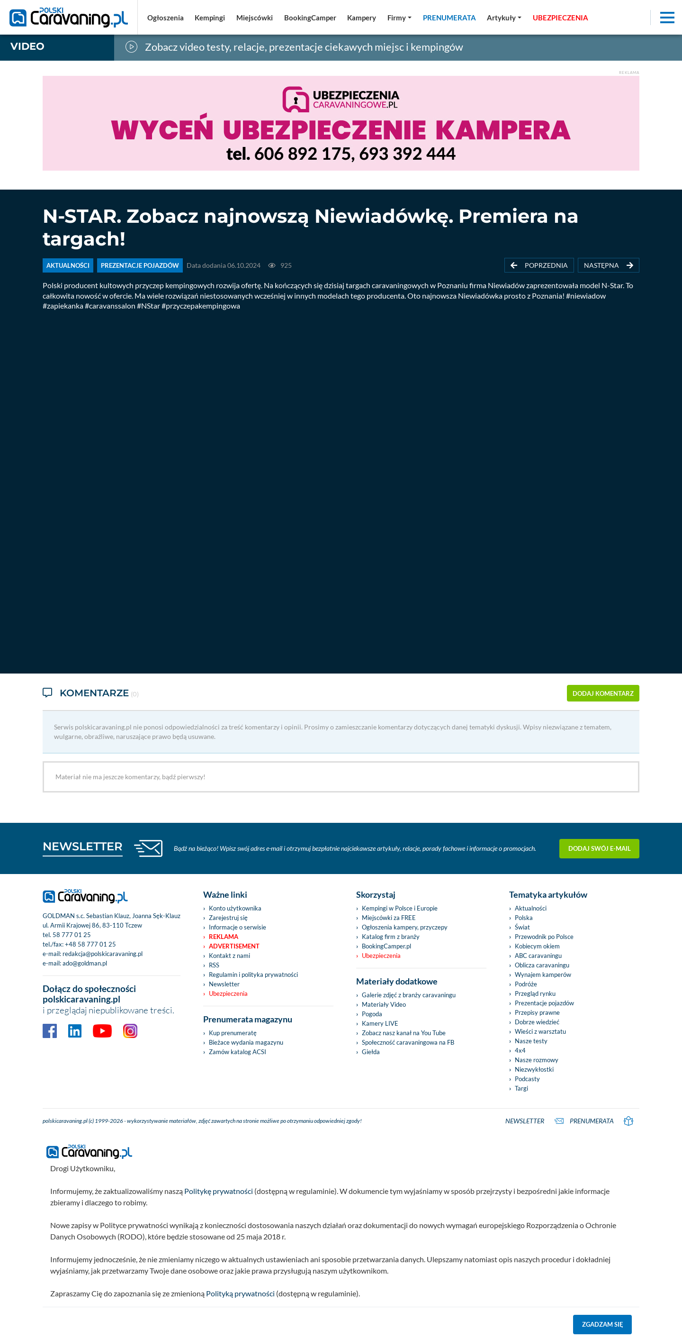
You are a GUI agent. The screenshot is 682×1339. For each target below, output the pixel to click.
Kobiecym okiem (537, 945)
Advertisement (234, 945)
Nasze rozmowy (536, 1059)
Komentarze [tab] (91, 693)
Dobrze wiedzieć (537, 1021)
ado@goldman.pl (85, 962)
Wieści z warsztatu (540, 1030)
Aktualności (531, 907)
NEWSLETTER (83, 845)
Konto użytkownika (235, 907)
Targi (521, 1087)
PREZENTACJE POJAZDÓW (140, 265)
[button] (504, 17)
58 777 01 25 (72, 934)
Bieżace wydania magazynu (246, 1041)
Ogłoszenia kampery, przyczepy (405, 926)
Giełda (371, 1051)
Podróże (526, 983)
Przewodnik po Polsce (544, 935)
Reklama (223, 935)
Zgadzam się (602, 1323)
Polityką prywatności (240, 1292)
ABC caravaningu (538, 954)
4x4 (520, 1049)
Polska (524, 916)
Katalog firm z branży (391, 935)
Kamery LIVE (380, 1022)
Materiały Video (384, 1003)
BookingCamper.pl (386, 945)
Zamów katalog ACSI (237, 1051)
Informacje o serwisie (237, 926)
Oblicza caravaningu (542, 964)
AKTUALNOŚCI (68, 265)
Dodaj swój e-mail (599, 847)
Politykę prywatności (218, 1189)
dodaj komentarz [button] (603, 693)
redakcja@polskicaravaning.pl (103, 952)
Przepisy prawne (537, 1011)
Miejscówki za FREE (389, 916)
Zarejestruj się (228, 916)
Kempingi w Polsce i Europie (400, 907)
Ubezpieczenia (228, 992)
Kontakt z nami (229, 954)
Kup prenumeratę (233, 1032)
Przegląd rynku (535, 992)
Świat (522, 926)
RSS (214, 964)
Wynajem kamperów (543, 973)
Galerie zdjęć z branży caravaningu (409, 994)
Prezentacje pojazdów (544, 1002)
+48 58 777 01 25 (90, 943)
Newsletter (224, 983)
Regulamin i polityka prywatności (253, 973)
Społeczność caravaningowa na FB (408, 1041)
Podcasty (527, 1078)
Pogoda (372, 1013)
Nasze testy (531, 1040)
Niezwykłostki (534, 1068)
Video (27, 46)
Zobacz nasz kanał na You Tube (404, 1032)
